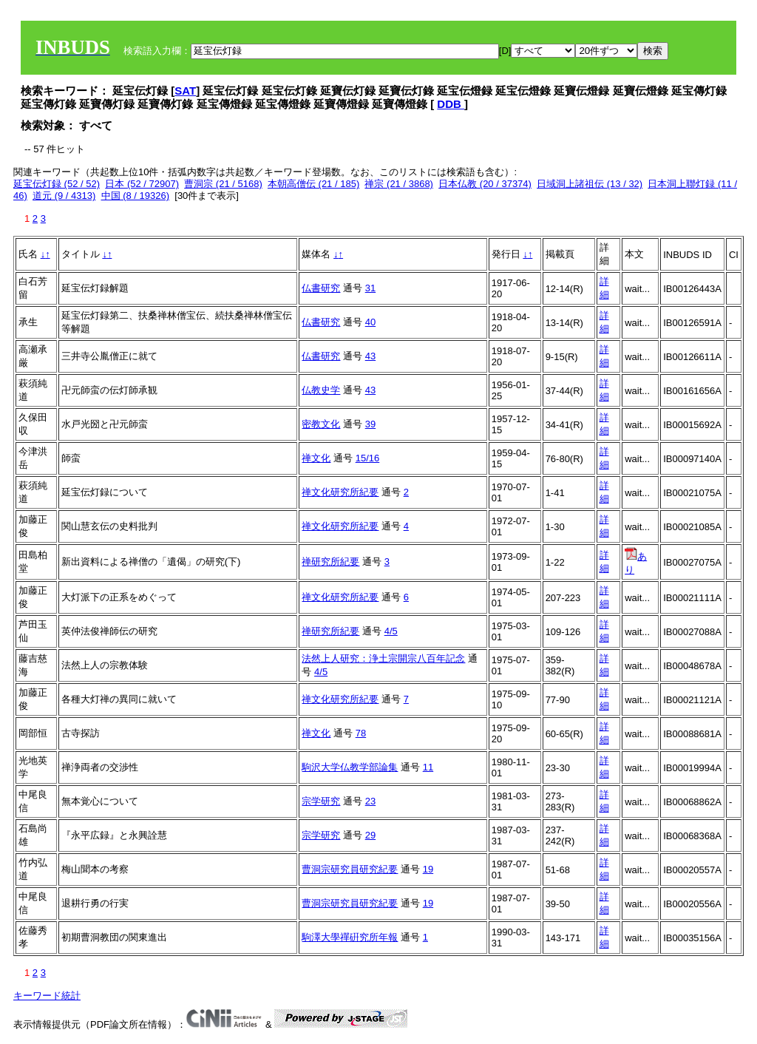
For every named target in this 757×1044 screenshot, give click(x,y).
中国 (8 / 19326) (135, 195)
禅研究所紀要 (330, 561)
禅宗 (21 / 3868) (398, 183)
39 (370, 424)
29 (370, 835)
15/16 (368, 458)
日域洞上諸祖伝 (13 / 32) (589, 183)
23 (370, 801)
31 (370, 288)
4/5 (391, 631)
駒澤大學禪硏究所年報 (350, 937)
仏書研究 (321, 288)
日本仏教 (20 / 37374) (485, 183)
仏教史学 (321, 390)
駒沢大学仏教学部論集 (350, 767)
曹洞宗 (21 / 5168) (223, 183)
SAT (185, 90)
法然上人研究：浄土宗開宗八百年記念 (383, 658)
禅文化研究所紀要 (340, 492)
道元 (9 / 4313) (64, 195)
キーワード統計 (47, 995)
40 (370, 322)
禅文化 (316, 458)
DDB (450, 104)
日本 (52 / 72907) (142, 183)
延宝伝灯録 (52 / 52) (56, 183)
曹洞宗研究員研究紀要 (350, 869)
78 (361, 733)
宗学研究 (321, 801)
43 (370, 356)
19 (428, 869)
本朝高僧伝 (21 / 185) (313, 183)
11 (428, 767)
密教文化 (321, 424)
